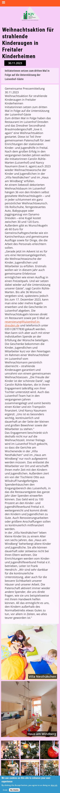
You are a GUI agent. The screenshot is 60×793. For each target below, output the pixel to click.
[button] (10, 750)
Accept (5, 791)
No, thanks (14, 791)
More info (54, 787)
